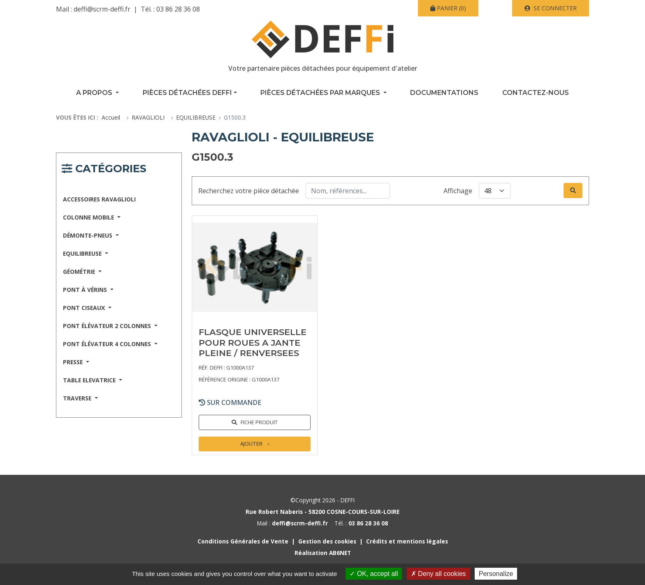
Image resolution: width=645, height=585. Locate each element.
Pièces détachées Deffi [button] (187, 93)
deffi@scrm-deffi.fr (102, 9)
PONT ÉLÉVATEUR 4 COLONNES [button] (108, 344)
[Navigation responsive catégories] (104, 170)
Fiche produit (259, 422)
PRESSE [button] (73, 362)
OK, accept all (374, 573)
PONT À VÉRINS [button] (86, 290)
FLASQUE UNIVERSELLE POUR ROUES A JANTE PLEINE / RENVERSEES (252, 342)
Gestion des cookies (327, 541)
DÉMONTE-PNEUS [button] (88, 235)
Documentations (444, 93)
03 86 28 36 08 (178, 9)
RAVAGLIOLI (148, 117)
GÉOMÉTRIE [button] (80, 271)
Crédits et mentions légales (407, 541)
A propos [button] (95, 93)
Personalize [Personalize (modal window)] (496, 573)
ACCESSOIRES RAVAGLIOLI (99, 199)
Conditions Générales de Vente (242, 541)
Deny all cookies (438, 573)
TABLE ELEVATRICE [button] (90, 380)
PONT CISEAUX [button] (85, 308)
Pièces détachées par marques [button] (321, 93)
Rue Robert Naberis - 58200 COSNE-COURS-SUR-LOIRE (322, 512)
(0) (448, 8)
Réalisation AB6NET (323, 553)
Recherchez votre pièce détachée (248, 190)
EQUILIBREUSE (196, 117)
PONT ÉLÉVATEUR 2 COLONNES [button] (108, 326)
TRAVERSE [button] (78, 398)
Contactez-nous (535, 93)
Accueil (111, 117)
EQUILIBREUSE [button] (83, 253)
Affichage (457, 190)
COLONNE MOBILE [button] (89, 217)
